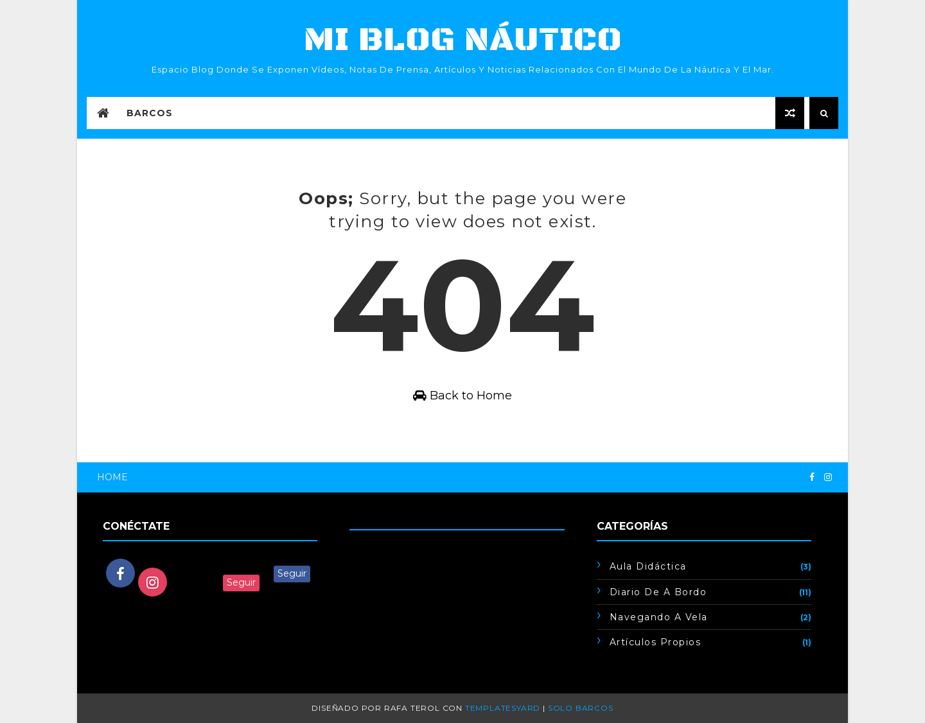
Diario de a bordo (658, 592)
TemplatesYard (502, 708)
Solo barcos (580, 708)
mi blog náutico (463, 40)
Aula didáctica (648, 566)
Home (112, 477)
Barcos (150, 113)
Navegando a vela (659, 617)
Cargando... (374, 549)
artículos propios (655, 642)
